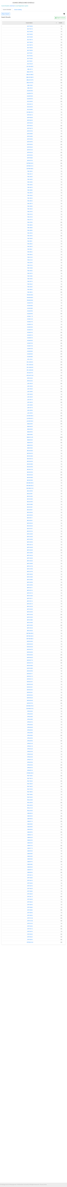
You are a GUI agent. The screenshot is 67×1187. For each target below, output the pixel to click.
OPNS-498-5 (28, 918)
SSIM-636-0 (28, 1053)
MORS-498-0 (28, 830)
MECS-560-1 (28, 648)
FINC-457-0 (28, 249)
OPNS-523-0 (28, 938)
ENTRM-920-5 (28, 198)
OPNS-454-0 (28, 908)
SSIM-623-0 (28, 1050)
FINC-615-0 (28, 317)
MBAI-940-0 (28, 556)
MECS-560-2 (28, 651)
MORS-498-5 (28, 834)
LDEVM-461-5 (28, 519)
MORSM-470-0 (28, 881)
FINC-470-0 (28, 259)
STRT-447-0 (28, 1107)
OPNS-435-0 (28, 891)
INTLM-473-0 (28, 462)
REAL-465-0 (28, 1006)
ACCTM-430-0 (28, 77)
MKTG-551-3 (28, 752)
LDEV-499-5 (28, 513)
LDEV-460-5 (28, 492)
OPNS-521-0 (28, 932)
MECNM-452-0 (28, 604)
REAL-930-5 (28, 1013)
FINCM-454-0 (28, 371)
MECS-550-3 (28, 641)
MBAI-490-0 (28, 533)
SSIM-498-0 (28, 1030)
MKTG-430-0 (28, 665)
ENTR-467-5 (28, 154)
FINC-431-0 (28, 212)
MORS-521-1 (28, 840)
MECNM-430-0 (28, 600)
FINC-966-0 (28, 350)
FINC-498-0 (28, 279)
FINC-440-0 (28, 215)
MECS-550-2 (28, 638)
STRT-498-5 (28, 1138)
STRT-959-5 (28, 1168)
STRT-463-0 (28, 1124)
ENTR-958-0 (28, 191)
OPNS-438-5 (28, 894)
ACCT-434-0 (28, 33)
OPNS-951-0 (28, 962)
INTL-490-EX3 (28, 455)
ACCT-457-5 (28, 50)
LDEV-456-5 (28, 482)
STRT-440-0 (28, 1097)
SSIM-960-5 (28, 1090)
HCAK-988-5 (28, 442)
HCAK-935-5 (28, 404)
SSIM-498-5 (28, 1033)
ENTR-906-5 (28, 178)
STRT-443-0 (28, 1104)
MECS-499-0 (28, 611)
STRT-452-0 (28, 1111)
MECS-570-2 (28, 661)
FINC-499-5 (28, 289)
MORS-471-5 (28, 823)
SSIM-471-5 (28, 1026)
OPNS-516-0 (28, 928)
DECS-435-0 (28, 127)
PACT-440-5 (28, 969)
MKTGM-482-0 (28, 796)
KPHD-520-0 (28, 469)
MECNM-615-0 (28, 607)
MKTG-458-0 (28, 688)
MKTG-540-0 (28, 742)
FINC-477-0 (28, 269)
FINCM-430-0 (28, 364)
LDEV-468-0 (28, 502)
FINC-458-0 (28, 252)
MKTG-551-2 (28, 749)
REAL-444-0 (28, 999)
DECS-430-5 (28, 120)
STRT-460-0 (28, 1117)
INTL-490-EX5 (28, 458)
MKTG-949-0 (28, 776)
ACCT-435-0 (28, 36)
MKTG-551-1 (28, 746)
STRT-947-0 (28, 1165)
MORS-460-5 (28, 817)
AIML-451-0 (28, 80)
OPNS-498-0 (28, 915)
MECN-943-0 (28, 597)
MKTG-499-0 (28, 725)
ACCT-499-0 (28, 56)
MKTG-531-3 (28, 739)
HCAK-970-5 (28, 425)
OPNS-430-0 (28, 888)
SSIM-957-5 (28, 1087)
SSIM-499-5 (28, 1040)
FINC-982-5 (28, 360)
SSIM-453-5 (28, 1019)
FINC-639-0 (28, 323)
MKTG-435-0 (28, 671)
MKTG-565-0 (28, 759)
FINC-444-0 (28, 222)
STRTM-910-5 (28, 1178)
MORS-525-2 (28, 861)
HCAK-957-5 (28, 418)
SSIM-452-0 (28, 1016)
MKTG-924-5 (28, 766)
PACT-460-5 (28, 982)
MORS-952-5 (28, 871)
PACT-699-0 (28, 996)
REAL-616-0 (28, 1009)
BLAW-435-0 (28, 107)
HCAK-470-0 (28, 374)
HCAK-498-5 (28, 381)
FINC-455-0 (28, 242)
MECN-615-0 (28, 583)
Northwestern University (23, 1184)
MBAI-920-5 (28, 546)
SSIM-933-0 (28, 1063)
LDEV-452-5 (28, 475)
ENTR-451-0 (28, 137)
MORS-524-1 (28, 850)
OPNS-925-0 (28, 952)
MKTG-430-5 (28, 668)
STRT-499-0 (28, 1141)
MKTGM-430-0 (28, 790)
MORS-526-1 (28, 864)
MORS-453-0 (28, 807)
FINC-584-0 (28, 293)
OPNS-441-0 (28, 901)
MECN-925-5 (28, 587)
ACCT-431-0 (28, 29)
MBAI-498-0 (28, 540)
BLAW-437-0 (28, 110)
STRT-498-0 (28, 1134)
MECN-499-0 (28, 580)
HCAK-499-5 (28, 387)
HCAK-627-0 (28, 398)
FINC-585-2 (28, 300)
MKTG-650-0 (28, 763)
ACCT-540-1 (28, 60)
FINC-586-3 (28, 313)
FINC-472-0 (28, 262)
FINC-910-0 (28, 327)
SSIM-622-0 (28, 1046)
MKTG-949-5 (28, 780)
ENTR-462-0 (28, 144)
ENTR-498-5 (28, 164)
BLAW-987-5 (28, 117)
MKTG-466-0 (28, 698)
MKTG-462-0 (28, 692)
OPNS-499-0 (28, 921)
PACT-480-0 (28, 989)
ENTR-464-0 (28, 148)
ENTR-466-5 (28, 151)
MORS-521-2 (28, 844)
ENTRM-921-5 (28, 202)
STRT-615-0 (28, 1155)
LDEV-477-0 (28, 506)
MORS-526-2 (28, 867)
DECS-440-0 (28, 131)
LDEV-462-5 (28, 499)
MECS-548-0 (28, 627)
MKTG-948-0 (28, 773)
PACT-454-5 (28, 976)
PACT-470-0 (28, 986)
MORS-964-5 (28, 874)
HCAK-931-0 (28, 401)
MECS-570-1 (28, 658)
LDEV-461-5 (28, 496)
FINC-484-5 (28, 276)
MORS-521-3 (28, 847)
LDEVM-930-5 (28, 523)
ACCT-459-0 (28, 53)
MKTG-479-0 (28, 712)
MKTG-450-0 (28, 675)
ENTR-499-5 (28, 171)
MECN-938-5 (28, 594)
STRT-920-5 (28, 1158)
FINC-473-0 (28, 266)
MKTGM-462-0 (28, 793)
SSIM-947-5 (28, 1077)
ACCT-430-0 (28, 26)
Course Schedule (7, 9)
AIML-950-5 (28, 104)
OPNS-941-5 (28, 959)
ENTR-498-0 (28, 161)
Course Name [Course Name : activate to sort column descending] (27, 22)
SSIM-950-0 (28, 1084)
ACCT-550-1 (28, 70)
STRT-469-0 (28, 1131)
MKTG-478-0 (28, 709)
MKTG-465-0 (28, 695)
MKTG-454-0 (28, 681)
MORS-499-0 (28, 837)
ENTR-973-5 (28, 195)
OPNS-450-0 (28, 905)
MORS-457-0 (28, 810)
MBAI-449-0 (28, 526)
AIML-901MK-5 (28, 87)
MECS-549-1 (28, 631)
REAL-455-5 (28, 1003)
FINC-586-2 (28, 310)
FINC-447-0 (28, 229)
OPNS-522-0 (28, 935)
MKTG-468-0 (28, 702)
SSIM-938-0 (28, 1067)
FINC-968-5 (28, 354)
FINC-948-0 (28, 340)
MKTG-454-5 (28, 685)
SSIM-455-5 (28, 1023)
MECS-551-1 (28, 644)
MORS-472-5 (28, 827)
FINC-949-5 (28, 344)
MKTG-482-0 (28, 715)
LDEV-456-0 (28, 479)
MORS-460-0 (28, 813)
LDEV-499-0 (28, 509)
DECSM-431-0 (28, 134)
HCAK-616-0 (28, 394)
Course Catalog (18, 9)
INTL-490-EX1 (28, 448)
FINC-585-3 (28, 303)
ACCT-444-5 (28, 39)
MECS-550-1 (28, 634)
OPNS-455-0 (28, 911)
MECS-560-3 (28, 654)
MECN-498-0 (28, 577)
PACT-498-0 (28, 992)
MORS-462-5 (28, 820)
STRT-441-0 (28, 1101)
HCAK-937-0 (28, 408)
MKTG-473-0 (28, 705)
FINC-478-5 (28, 273)
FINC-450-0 (28, 235)
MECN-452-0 (28, 573)
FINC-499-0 (28, 286)
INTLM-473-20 (28, 465)
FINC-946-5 (28, 333)
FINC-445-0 (28, 225)
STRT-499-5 (28, 1144)
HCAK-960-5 (28, 421)
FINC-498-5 (28, 283)
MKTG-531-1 (28, 732)
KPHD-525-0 (28, 472)
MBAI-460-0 (28, 529)
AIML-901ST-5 (28, 97)
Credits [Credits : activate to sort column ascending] (57, 22)
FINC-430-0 (28, 208)
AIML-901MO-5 (28, 90)
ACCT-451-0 (28, 43)
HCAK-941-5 (28, 411)
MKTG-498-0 (28, 719)
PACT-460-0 (28, 979)
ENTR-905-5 (28, 175)
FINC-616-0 (28, 320)
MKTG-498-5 (28, 722)
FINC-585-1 (28, 296)
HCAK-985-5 (28, 438)
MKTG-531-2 (28, 736)
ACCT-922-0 (28, 73)
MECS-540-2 (28, 617)
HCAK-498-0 (28, 377)
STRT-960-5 (28, 1172)
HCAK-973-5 (28, 428)
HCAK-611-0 (28, 391)
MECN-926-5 (28, 590)
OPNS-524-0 (28, 942)
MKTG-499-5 (28, 729)
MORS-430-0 (28, 800)
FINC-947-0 (28, 337)
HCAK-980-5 (28, 435)
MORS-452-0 (28, 803)
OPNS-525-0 (28, 945)
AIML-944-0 (28, 100)
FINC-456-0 (28, 246)
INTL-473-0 (28, 445)
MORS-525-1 (28, 857)
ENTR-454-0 (28, 141)
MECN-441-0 (28, 563)
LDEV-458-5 (28, 485)
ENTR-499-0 (28, 168)
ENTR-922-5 (28, 185)
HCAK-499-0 (28, 384)
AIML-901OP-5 (28, 93)
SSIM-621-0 (28, 1043)
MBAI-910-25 (28, 543)
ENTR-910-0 (28, 181)
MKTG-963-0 (28, 783)
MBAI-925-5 (28, 550)
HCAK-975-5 (28, 431)
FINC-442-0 (28, 218)
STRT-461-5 (28, 1121)
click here (12, 5)
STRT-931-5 (28, 1161)
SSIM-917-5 (28, 1060)
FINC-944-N (28, 330)
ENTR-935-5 (28, 188)
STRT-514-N (28, 1151)
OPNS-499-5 (28, 925)
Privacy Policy (43, 1184)
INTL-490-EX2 (28, 452)
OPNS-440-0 (28, 898)
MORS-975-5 (28, 878)
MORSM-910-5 (28, 884)
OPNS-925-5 (28, 955)
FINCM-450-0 (28, 367)
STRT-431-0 (28, 1094)
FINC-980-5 (28, 357)
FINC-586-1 (28, 306)
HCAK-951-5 (28, 415)
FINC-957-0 (28, 347)
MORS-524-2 (28, 854)
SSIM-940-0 (28, 1070)
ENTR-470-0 (28, 158)
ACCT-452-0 (28, 46)
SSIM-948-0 (28, 1080)
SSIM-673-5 (28, 1057)
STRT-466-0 (28, 1128)
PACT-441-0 (28, 972)
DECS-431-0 (28, 124)
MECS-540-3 (28, 621)
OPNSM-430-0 (28, 965)
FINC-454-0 (28, 239)
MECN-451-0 (28, 570)
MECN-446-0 (28, 567)
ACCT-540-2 (28, 63)
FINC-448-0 (28, 232)
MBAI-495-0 (28, 536)
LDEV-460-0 (28, 489)
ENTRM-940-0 (28, 205)
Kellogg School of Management (9, 1184)
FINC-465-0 (28, 256)
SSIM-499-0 (28, 1036)
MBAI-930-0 (28, 553)
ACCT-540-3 (28, 66)
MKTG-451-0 (28, 678)
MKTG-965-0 (28, 786)
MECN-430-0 (28, 560)
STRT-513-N (28, 1148)
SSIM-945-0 (28, 1074)
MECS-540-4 (28, 624)
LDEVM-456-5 (28, 516)
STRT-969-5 (28, 1175)
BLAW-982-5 (28, 114)
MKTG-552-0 (28, 756)
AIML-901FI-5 (28, 83)
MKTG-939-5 (28, 769)
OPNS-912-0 (28, 948)
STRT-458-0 (28, 1114)
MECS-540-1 (28, 614)
